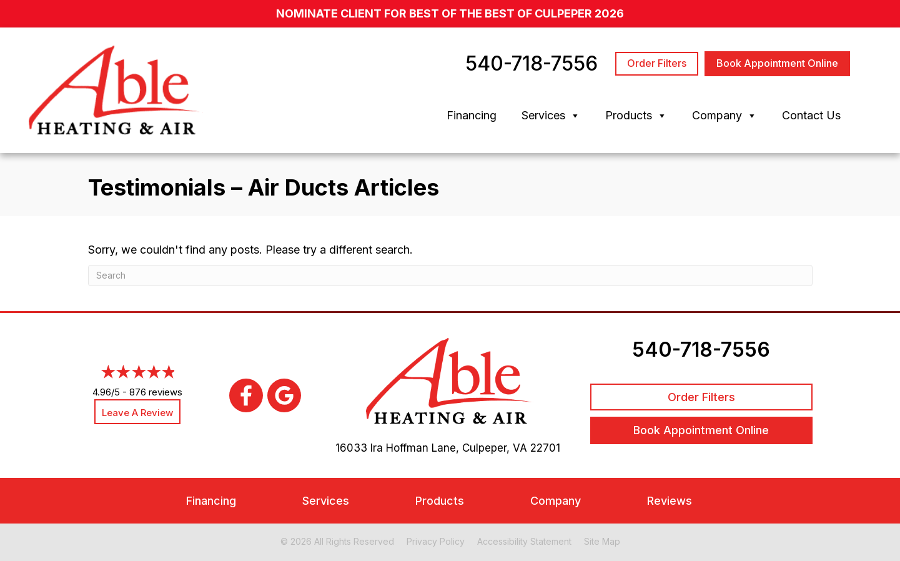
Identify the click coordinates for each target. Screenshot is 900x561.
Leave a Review (137, 413)
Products (636, 115)
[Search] (450, 275)
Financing (472, 115)
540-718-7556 (701, 349)
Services (551, 115)
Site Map (602, 541)
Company (724, 115)
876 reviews (155, 392)
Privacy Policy (436, 541)
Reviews (669, 501)
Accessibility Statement (524, 541)
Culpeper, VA (494, 448)
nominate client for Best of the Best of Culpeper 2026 (450, 13)
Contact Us (811, 115)
